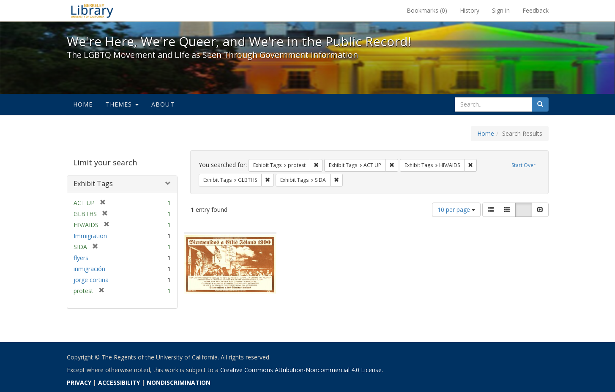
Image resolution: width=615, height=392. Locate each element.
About (163, 104)
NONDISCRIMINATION (178, 382)
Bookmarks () (427, 10)
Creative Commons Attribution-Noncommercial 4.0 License (301, 370)
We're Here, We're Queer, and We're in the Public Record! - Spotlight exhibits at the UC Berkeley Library (92, 10)
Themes (121, 104)
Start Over (523, 165)
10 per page (456, 210)
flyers (81, 258)
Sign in (501, 10)
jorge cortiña (91, 280)
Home (83, 104)
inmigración (89, 269)
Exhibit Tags (93, 183)
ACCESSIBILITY (119, 382)
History (469, 10)
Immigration (90, 236)
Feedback (535, 10)
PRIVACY (79, 382)
